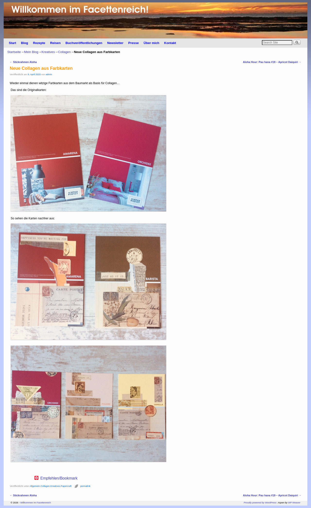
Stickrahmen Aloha (23, 62)
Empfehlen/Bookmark (59, 478)
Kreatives (48, 52)
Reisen (55, 43)
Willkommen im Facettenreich (35, 502)
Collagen (64, 52)
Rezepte (39, 43)
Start (12, 43)
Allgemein (35, 486)
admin (49, 74)
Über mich (151, 43)
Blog (24, 43)
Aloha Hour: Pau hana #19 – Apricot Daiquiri (272, 62)
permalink (85, 486)
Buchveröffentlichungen (83, 43)
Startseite (14, 52)
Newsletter (115, 43)
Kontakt (170, 43)
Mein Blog (31, 52)
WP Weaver (294, 502)
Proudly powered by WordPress (260, 502)
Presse (133, 43)
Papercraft (66, 486)
